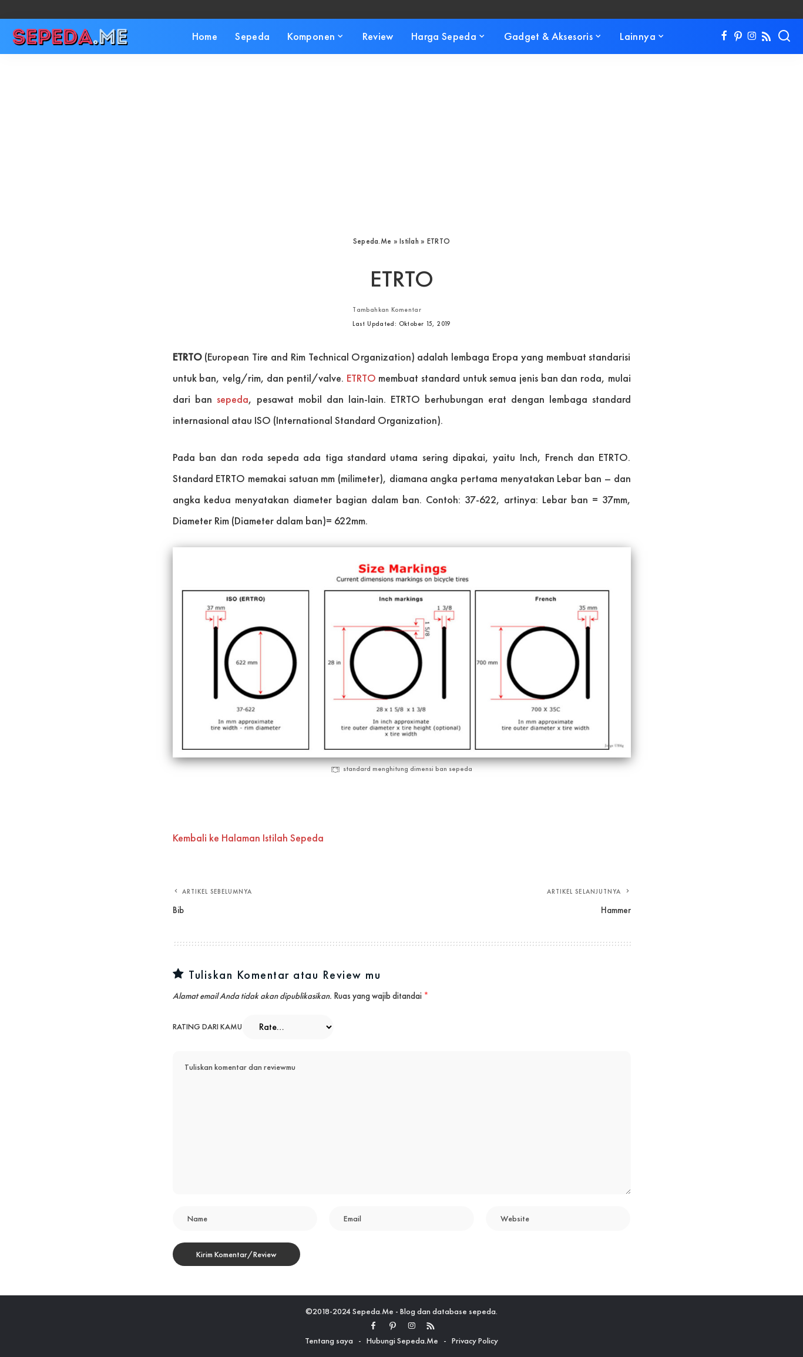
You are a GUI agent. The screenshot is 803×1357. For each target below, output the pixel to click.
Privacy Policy (475, 1340)
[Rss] (766, 36)
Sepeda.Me (372, 241)
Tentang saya (329, 1340)
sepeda (232, 399)
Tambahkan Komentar (386, 309)
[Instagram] (752, 36)
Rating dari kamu (207, 1027)
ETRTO (361, 378)
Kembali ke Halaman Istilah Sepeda (248, 837)
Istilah (409, 241)
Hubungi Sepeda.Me (402, 1340)
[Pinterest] (738, 36)
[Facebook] (724, 36)
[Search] (784, 36)
